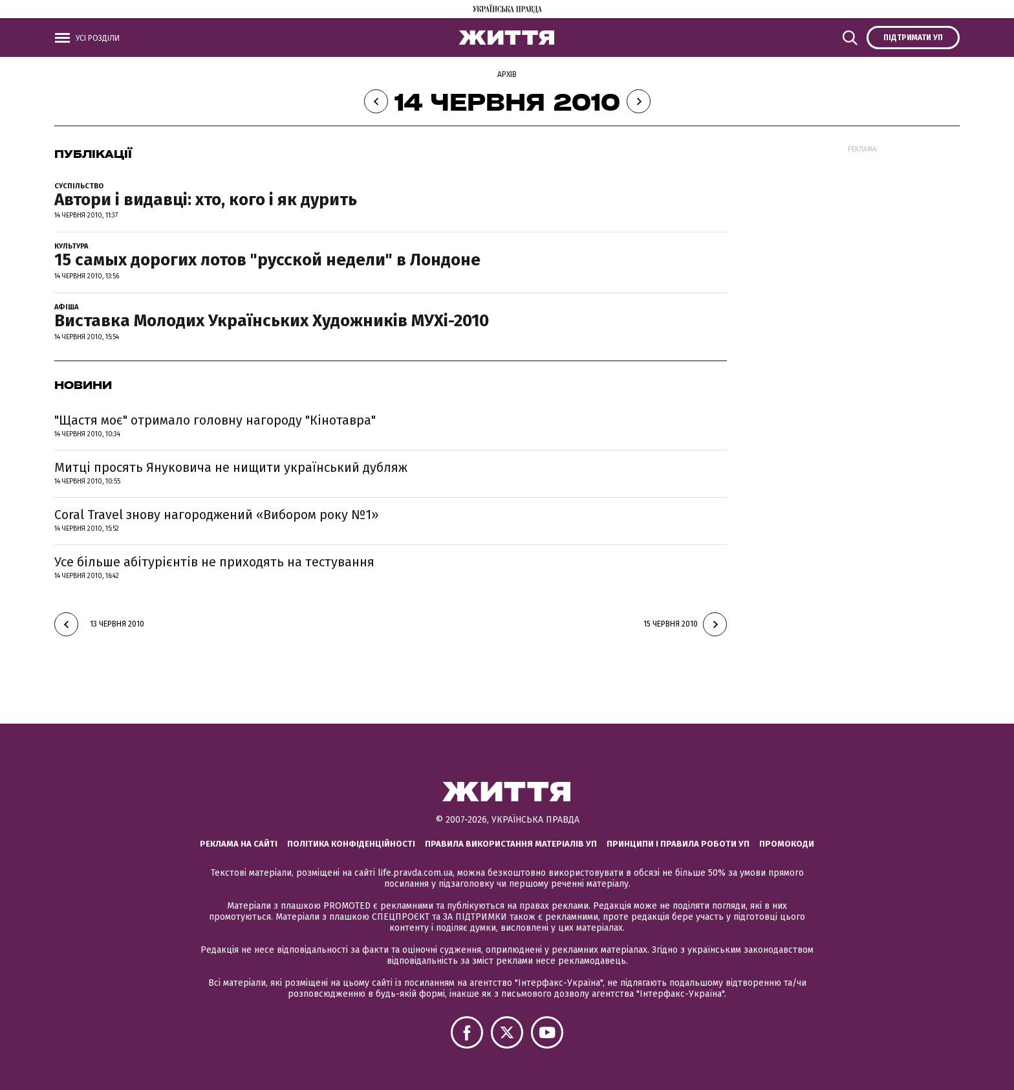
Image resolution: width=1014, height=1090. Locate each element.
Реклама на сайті (238, 844)
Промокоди (786, 844)
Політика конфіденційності (351, 844)
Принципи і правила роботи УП (678, 844)
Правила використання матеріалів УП (511, 844)
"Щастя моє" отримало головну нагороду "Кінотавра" (215, 420)
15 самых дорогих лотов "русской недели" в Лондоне (267, 260)
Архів (507, 74)
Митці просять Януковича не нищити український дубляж (230, 467)
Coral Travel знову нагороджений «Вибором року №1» (216, 514)
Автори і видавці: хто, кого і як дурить (205, 200)
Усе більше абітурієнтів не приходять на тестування (214, 562)
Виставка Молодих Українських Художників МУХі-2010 (271, 321)
